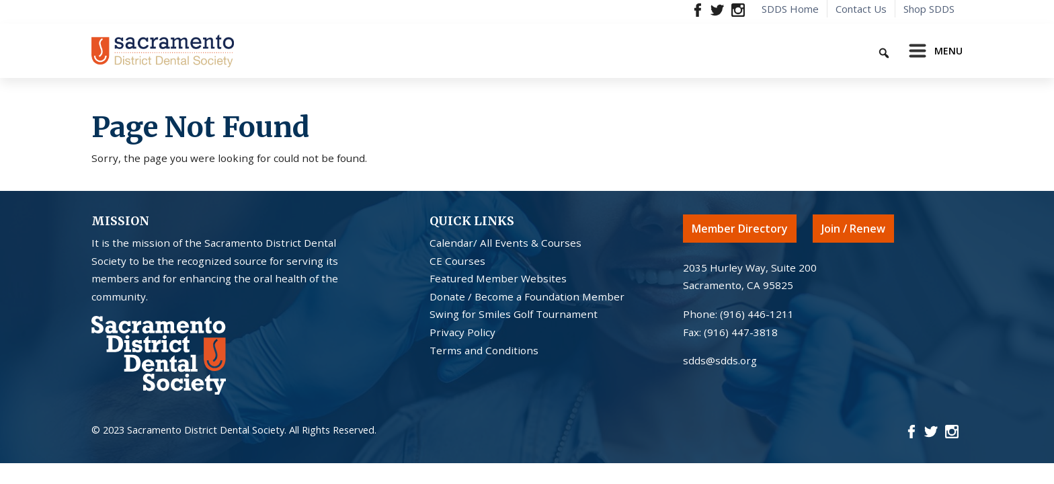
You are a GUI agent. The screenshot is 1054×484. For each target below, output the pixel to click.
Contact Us (861, 8)
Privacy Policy (462, 332)
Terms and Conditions (484, 350)
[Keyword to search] (837, 50)
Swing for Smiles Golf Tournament (514, 314)
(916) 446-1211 (757, 314)
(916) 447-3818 (741, 332)
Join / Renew (853, 228)
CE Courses (457, 261)
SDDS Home (790, 8)
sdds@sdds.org (720, 360)
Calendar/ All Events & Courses (505, 242)
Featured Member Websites (498, 278)
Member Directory (740, 228)
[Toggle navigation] (932, 51)
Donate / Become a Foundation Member (527, 296)
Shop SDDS (929, 8)
